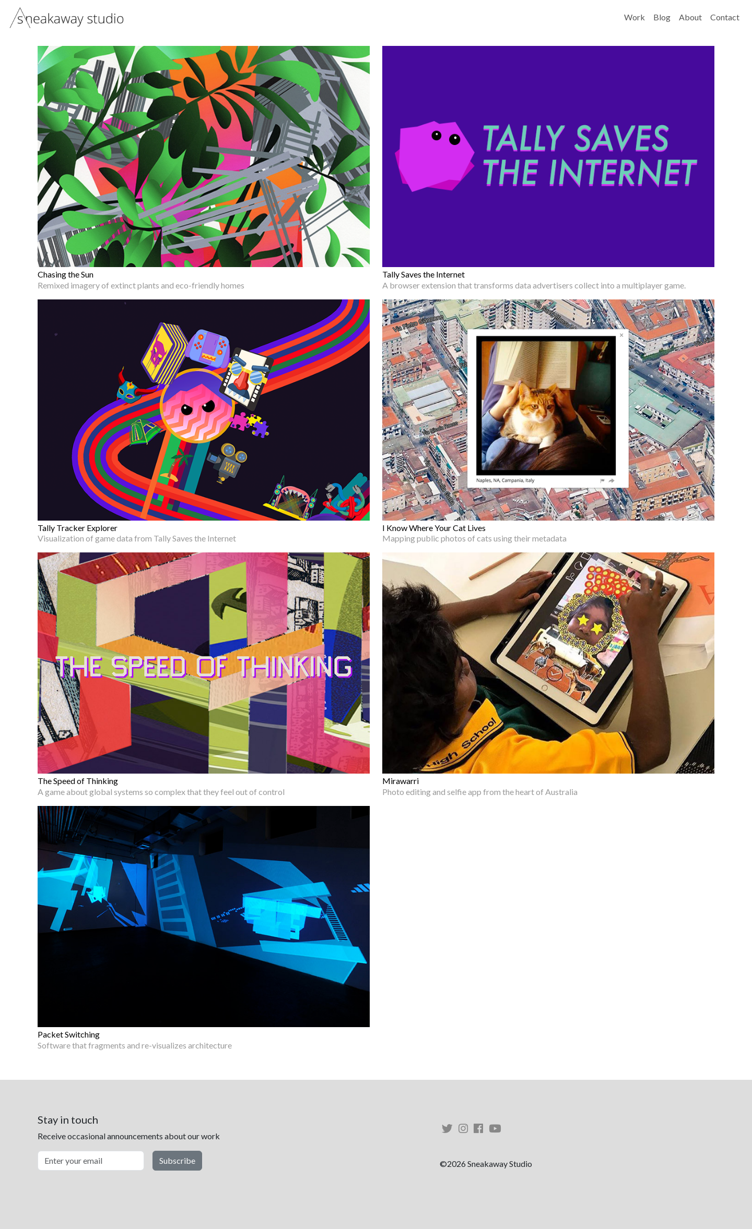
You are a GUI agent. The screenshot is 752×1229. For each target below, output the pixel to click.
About (690, 17)
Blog (662, 17)
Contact (724, 17)
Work (634, 17)
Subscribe (177, 1160)
